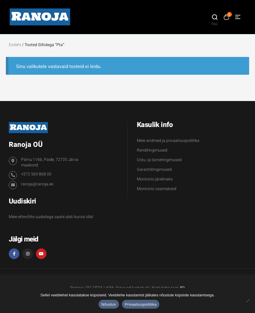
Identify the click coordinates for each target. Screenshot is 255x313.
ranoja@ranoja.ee (37, 184)
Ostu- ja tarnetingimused (159, 160)
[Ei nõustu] (248, 300)
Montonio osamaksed (156, 189)
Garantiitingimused (154, 169)
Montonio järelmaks (155, 179)
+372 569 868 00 (36, 174)
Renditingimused (152, 150)
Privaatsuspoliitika (141, 304)
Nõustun (108, 304)
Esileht (15, 45)
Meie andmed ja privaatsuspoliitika (168, 141)
